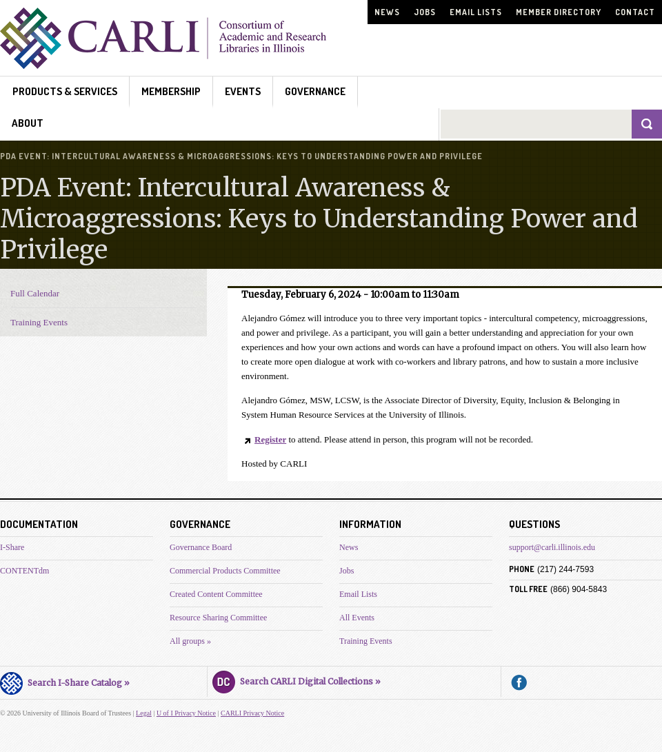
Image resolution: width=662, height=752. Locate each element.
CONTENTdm (24, 571)
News (387, 12)
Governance (315, 91)
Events (243, 91)
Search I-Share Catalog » (65, 681)
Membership (171, 91)
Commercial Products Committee (225, 571)
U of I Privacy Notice (186, 713)
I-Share (12, 547)
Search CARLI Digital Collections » (296, 680)
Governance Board (201, 547)
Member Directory (558, 12)
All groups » (190, 641)
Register (270, 439)
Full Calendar (34, 293)
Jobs (425, 12)
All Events (356, 617)
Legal (144, 713)
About (27, 123)
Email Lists (476, 12)
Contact (635, 12)
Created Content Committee (216, 594)
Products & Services (64, 91)
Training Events (39, 322)
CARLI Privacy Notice (252, 713)
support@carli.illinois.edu (552, 547)
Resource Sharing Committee (218, 617)
